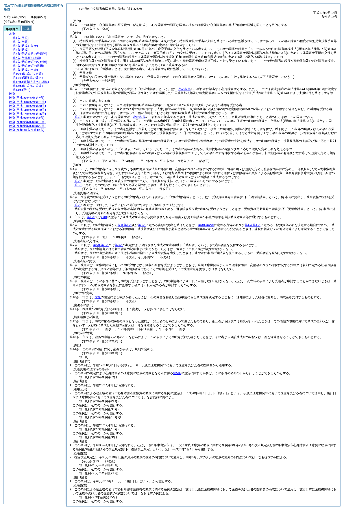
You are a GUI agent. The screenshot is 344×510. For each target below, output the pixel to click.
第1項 (91, 217)
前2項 (78, 185)
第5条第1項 (101, 245)
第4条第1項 (253, 225)
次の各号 (184, 89)
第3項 (142, 225)
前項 (77, 117)
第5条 (177, 373)
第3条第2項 (206, 225)
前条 (98, 297)
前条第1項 (125, 225)
